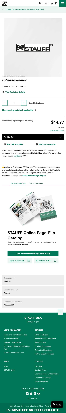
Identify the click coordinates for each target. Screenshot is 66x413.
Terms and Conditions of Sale (15, 335)
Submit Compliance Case (14, 353)
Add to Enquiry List (46, 144)
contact (17, 156)
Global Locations (41, 381)
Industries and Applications (45, 338)
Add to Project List (13, 144)
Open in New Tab (20, 261)
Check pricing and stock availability (19, 110)
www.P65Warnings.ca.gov (34, 176)
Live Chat (38, 366)
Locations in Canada (43, 377)
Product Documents (43, 346)
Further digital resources (44, 354)
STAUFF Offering (41, 335)
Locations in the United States (47, 374)
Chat (58, 404)
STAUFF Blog (9, 370)
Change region (33, 322)
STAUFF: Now (40, 342)
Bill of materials (35, 184)
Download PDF (46, 261)
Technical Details (17, 184)
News (6, 366)
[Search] (40, 3)
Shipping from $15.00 (57, 130)
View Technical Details (13, 92)
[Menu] (62, 3)
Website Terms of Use (12, 342)
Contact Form (40, 370)
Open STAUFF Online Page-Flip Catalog (33, 254)
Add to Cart (33, 137)
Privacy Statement (11, 338)
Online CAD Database (43, 350)
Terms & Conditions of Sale (34, 406)
